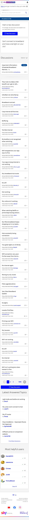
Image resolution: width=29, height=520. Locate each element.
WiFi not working (7, 339)
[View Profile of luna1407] (16, 226)
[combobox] (13, 13)
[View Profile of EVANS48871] (16, 123)
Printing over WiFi (8, 321)
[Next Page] (24, 382)
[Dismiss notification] (27, 6)
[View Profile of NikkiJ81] (15, 203)
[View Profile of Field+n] (15, 277)
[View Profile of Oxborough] (16, 114)
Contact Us (25, 501)
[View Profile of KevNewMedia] (17, 72)
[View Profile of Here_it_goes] (17, 166)
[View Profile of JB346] (15, 215)
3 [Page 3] (13, 382)
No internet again (7, 265)
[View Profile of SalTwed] (16, 97)
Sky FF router (6, 414)
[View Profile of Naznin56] (16, 258)
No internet (6, 358)
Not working (6, 192)
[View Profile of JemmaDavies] (17, 155)
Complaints (3, 501)
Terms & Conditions (23, 498)
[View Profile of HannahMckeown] (6, 373)
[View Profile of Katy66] (15, 351)
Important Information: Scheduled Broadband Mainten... (9, 67)
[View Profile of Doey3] (6, 401)
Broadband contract (8, 102)
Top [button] (15, 495)
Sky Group (3, 503)
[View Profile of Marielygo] (15, 268)
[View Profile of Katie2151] (16, 238)
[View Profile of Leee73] (6, 409)
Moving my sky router (9, 275)
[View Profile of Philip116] (15, 247)
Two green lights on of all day (11, 245)
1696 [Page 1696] (19, 382)
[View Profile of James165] (16, 360)
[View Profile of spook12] (16, 332)
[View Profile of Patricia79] (16, 194)
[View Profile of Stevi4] (14, 132)
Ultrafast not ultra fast (9, 95)
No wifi (4, 183)
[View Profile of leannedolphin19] (6, 88)
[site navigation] (2, 2)
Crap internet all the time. (10, 112)
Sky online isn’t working (9, 201)
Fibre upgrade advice (8, 284)
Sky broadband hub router (10, 173)
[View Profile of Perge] (15, 296)
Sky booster (6, 330)
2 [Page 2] (10, 382)
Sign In (27, 2)
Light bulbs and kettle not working (13, 399)
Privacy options (4, 498)
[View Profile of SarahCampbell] (17, 305)
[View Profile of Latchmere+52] (17, 323)
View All (14, 486)
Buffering (5, 121)
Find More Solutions (14, 441)
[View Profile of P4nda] (6, 416)
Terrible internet (7, 130)
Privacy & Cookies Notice (6, 500)
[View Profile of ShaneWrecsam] (5, 314)
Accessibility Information (22, 500)
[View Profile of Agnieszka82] (8, 426)
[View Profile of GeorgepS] (16, 286)
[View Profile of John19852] (16, 342)
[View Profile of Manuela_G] (16, 185)
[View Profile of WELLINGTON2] (17, 105)
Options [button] (23, 58)
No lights (5, 303)
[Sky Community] (9, 2)
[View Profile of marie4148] (15, 144)
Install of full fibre (7, 310)
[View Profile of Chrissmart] (16, 176)
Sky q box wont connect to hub (12, 407)
